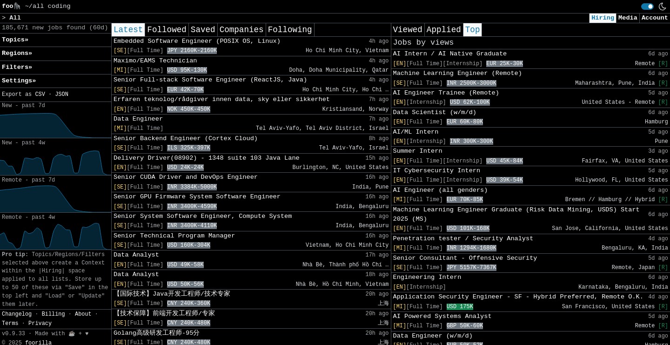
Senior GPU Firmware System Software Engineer (197, 196)
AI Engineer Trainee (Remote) (446, 92)
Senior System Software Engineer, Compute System (203, 216)
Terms (10, 323)
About (83, 314)
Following (290, 29)
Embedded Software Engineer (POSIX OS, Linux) (197, 41)
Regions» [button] (17, 53)
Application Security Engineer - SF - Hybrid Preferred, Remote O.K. (518, 296)
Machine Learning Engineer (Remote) (457, 73)
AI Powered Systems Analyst (442, 316)
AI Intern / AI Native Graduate (450, 53)
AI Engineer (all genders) (440, 190)
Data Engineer (138, 118)
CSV (40, 94)
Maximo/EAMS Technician (155, 60)
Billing (53, 314)
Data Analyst (136, 254)
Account (655, 17)
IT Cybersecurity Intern (437, 170)
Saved (203, 29)
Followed (166, 29)
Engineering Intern (427, 277)
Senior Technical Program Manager (174, 235)
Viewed (407, 29)
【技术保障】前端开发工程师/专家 (164, 313)
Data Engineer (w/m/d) (433, 335)
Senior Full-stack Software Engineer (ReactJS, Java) (210, 79)
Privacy (40, 323)
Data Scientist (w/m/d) (434, 112)
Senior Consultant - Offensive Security (465, 258)
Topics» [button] (15, 39)
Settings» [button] (19, 80)
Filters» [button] (17, 67)
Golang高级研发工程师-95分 (157, 333)
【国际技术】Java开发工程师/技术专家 (172, 294)
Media (627, 17)
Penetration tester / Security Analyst (463, 238)
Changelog (17, 314)
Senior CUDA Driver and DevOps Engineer (186, 177)
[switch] (647, 6)
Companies (242, 29)
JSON (61, 94)
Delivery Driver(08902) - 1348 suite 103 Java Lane (207, 158)
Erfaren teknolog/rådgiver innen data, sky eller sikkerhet (222, 99)
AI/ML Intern (416, 132)
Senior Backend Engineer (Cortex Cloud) (186, 138)
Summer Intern (417, 151)
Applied (444, 29)
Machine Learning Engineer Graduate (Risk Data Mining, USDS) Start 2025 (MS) (516, 214)
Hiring (602, 17)
